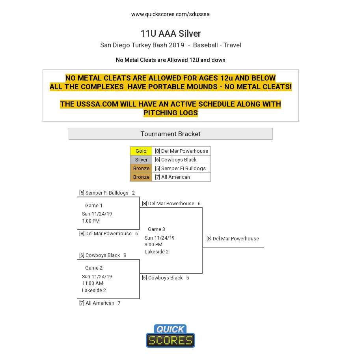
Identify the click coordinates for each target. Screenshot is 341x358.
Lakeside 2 (157, 252)
